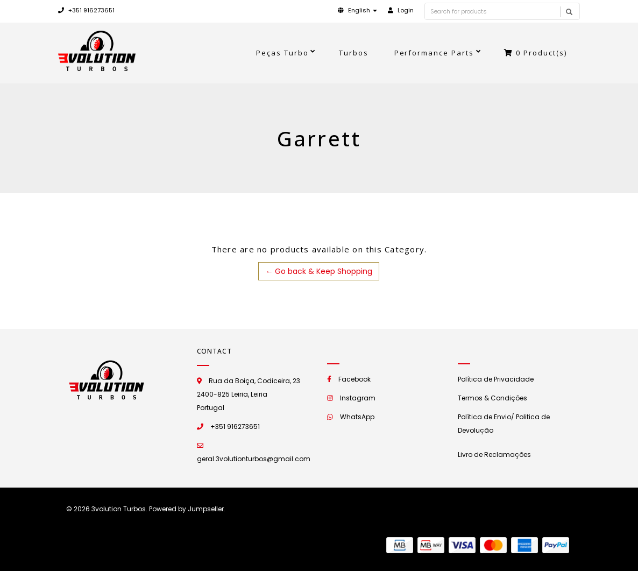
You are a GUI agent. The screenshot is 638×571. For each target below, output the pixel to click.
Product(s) (535, 53)
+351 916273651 (86, 10)
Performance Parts (434, 53)
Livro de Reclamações (494, 454)
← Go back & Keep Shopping (318, 271)
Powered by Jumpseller (186, 508)
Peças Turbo (282, 53)
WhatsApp (357, 416)
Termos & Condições (492, 398)
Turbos (353, 53)
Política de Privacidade (496, 379)
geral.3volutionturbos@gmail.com (253, 458)
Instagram (357, 398)
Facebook (354, 379)
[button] (357, 10)
